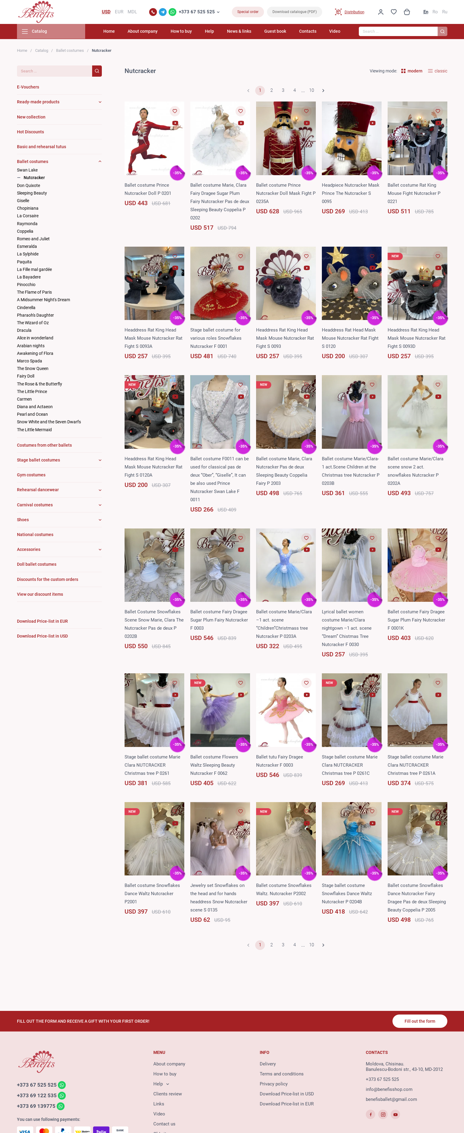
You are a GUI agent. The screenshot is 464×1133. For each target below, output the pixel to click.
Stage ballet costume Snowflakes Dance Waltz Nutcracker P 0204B (347, 894)
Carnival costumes (35, 505)
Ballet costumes (70, 50)
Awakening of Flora (35, 353)
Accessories (28, 549)
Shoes (23, 520)
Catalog (41, 50)
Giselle (23, 200)
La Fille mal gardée (34, 269)
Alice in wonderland (35, 338)
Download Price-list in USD (287, 1094)
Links (158, 1104)
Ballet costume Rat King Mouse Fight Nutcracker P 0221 (414, 194)
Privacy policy (274, 1084)
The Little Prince (32, 391)
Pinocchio (26, 284)
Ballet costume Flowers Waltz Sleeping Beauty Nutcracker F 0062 (214, 765)
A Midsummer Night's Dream (43, 300)
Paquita (24, 262)
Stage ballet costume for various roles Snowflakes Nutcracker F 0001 (216, 339)
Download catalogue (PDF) (294, 12)
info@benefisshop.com (389, 1089)
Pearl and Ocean (32, 414)
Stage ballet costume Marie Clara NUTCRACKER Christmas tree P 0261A (415, 765)
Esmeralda (27, 246)
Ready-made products (38, 102)
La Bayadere (29, 277)
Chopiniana (27, 208)
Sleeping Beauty (32, 193)
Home (113, 31)
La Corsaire (27, 216)
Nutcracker (34, 178)
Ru (444, 12)
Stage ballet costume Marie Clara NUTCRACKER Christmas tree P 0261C (350, 765)
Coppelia (25, 231)
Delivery (268, 1064)
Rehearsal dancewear (38, 490)
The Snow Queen (32, 368)
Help (212, 31)
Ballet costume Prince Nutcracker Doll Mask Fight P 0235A (285, 194)
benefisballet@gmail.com (391, 1099)
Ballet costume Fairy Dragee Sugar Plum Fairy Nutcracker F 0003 (219, 620)
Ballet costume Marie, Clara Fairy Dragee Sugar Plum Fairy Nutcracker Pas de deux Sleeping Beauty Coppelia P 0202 (219, 202)
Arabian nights (31, 346)
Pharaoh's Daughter (35, 315)
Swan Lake (27, 170)
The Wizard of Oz (33, 323)
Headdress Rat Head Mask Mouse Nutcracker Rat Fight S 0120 (350, 339)
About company (147, 31)
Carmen (24, 399)
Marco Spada (29, 361)
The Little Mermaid (34, 430)
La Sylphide (27, 254)
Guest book (276, 31)
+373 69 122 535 (37, 1096)
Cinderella (26, 307)
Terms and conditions (282, 1074)
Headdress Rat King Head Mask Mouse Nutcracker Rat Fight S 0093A (153, 339)
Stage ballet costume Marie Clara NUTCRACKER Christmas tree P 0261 (152, 765)
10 (311, 91)
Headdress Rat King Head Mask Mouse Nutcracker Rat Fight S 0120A (153, 467)
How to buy (184, 31)
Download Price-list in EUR (287, 1104)
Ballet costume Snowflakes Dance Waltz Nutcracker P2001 (152, 894)
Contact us (164, 1124)
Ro (435, 12)
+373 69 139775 (36, 1106)
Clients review (167, 1094)
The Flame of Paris (34, 292)
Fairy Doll (25, 376)
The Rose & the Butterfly (39, 384)
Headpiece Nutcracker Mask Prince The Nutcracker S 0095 (350, 194)
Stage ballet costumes (38, 460)
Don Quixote (28, 185)
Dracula (24, 330)
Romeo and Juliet (33, 239)
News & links (241, 31)
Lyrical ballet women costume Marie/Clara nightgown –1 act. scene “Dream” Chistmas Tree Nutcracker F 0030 (347, 629)
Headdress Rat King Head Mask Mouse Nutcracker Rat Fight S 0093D (417, 339)
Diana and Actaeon (35, 407)
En (425, 12)
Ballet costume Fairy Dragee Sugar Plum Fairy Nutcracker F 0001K (416, 620)
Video (334, 31)
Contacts (308, 31)
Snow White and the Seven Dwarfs (49, 422)
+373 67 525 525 (197, 12)
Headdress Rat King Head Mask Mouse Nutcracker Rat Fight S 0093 (285, 339)
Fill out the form (420, 1021)
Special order (248, 12)
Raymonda (27, 224)
